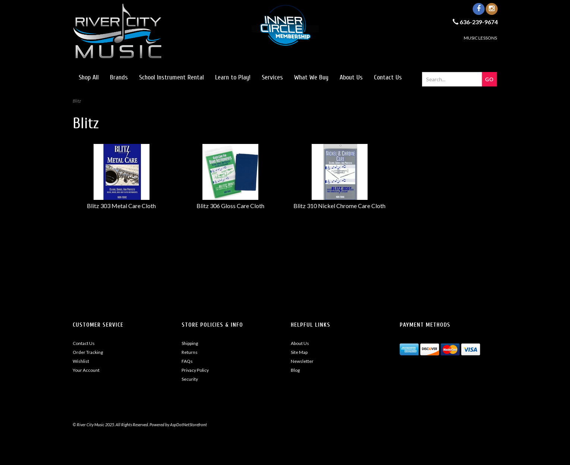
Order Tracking (88, 352)
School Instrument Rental (171, 77)
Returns (190, 352)
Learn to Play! (233, 77)
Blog (295, 370)
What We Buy (311, 77)
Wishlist (81, 361)
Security (190, 379)
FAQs (187, 361)
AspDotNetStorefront (188, 424)
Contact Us (388, 77)
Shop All (89, 77)
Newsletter (302, 361)
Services (272, 77)
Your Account (86, 370)
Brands (119, 77)
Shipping (190, 343)
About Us (351, 77)
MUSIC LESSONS (480, 38)
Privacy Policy (195, 370)
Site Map (299, 352)
